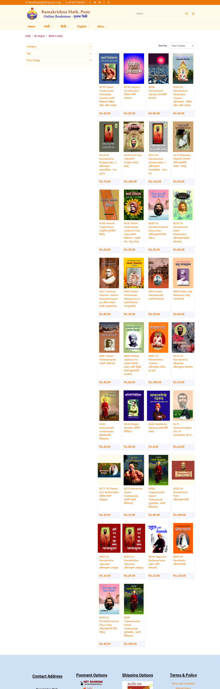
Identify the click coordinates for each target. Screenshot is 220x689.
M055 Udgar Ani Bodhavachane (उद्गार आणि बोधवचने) (146, 520)
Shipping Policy (183, 646)
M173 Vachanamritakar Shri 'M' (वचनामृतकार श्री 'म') (179, 402)
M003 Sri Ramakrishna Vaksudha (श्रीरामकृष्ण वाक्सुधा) (85, 520)
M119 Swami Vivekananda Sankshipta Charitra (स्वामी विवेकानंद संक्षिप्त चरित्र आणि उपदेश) (84, 90)
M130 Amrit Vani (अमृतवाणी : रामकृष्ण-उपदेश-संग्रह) (114, 151)
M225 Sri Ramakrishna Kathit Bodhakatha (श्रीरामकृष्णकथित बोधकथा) (179, 212)
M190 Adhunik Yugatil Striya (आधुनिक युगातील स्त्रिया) (84, 212)
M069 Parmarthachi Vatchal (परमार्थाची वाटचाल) (146, 87)
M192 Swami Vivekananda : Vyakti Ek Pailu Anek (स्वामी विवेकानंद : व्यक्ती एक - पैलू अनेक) (117, 215)
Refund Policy (183, 637)
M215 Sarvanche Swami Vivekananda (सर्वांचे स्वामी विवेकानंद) (115, 459)
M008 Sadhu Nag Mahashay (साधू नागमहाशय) (176, 277)
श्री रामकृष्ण (39, 32)
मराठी (27, 32)
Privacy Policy (183, 642)
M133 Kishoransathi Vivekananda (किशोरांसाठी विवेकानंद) (86, 402)
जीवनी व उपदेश (55, 32)
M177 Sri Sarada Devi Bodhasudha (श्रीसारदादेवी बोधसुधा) (86, 459)
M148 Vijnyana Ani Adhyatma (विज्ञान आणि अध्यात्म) (116, 87)
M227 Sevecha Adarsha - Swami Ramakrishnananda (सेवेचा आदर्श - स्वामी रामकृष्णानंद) (86, 280)
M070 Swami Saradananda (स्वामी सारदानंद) (146, 277)
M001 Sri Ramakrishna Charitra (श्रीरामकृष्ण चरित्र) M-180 (148, 341)
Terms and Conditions (183, 632)
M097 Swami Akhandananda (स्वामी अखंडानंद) (84, 341)
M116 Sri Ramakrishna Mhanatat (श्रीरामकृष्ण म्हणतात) (179, 341)
